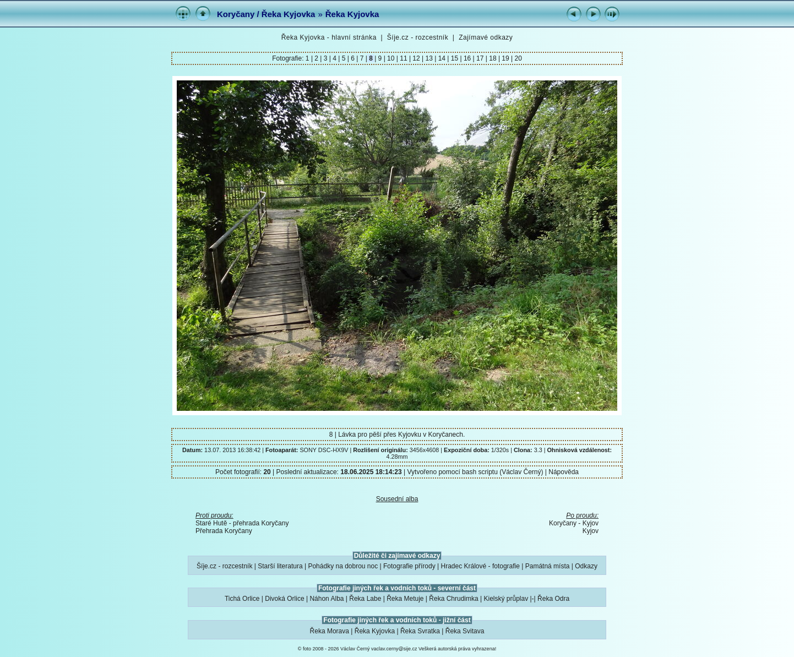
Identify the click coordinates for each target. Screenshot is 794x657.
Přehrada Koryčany (223, 531)
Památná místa (547, 566)
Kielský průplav (505, 598)
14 (441, 58)
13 (428, 58)
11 (403, 58)
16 (467, 58)
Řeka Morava (329, 631)
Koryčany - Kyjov (574, 523)
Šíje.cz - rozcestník (417, 37)
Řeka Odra (553, 598)
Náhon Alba (326, 598)
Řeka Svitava (465, 631)
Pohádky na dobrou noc (343, 566)
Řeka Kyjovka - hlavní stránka (329, 37)
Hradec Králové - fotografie (480, 566)
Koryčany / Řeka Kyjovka (266, 14)
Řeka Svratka (420, 631)
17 (480, 58)
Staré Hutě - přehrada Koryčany (242, 523)
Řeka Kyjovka (352, 14)
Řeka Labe (365, 598)
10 (390, 58)
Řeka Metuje (405, 598)
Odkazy (586, 566)
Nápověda (563, 472)
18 (492, 58)
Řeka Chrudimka (453, 598)
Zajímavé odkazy (486, 37)
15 (454, 58)
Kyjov (591, 531)
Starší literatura (280, 566)
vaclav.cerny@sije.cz (394, 648)
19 (505, 58)
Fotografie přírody (409, 566)
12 (416, 58)
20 (517, 58)
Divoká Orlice (284, 598)
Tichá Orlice (242, 598)
